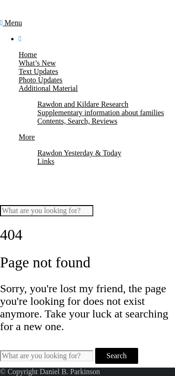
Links (45, 161)
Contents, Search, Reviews (77, 121)
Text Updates (38, 71)
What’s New (37, 63)
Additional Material (48, 88)
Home (28, 55)
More (27, 137)
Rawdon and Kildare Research (82, 104)
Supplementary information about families (100, 113)
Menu (11, 23)
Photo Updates (41, 80)
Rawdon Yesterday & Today (79, 153)
